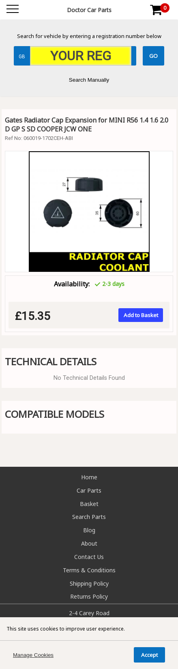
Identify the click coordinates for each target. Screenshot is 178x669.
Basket (89, 504)
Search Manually (89, 80)
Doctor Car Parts (89, 10)
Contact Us (89, 557)
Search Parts (89, 517)
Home (89, 477)
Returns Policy (89, 596)
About (89, 543)
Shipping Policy (89, 583)
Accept (149, 654)
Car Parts (89, 490)
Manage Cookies (33, 655)
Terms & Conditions (89, 570)
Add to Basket (141, 315)
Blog (89, 530)
